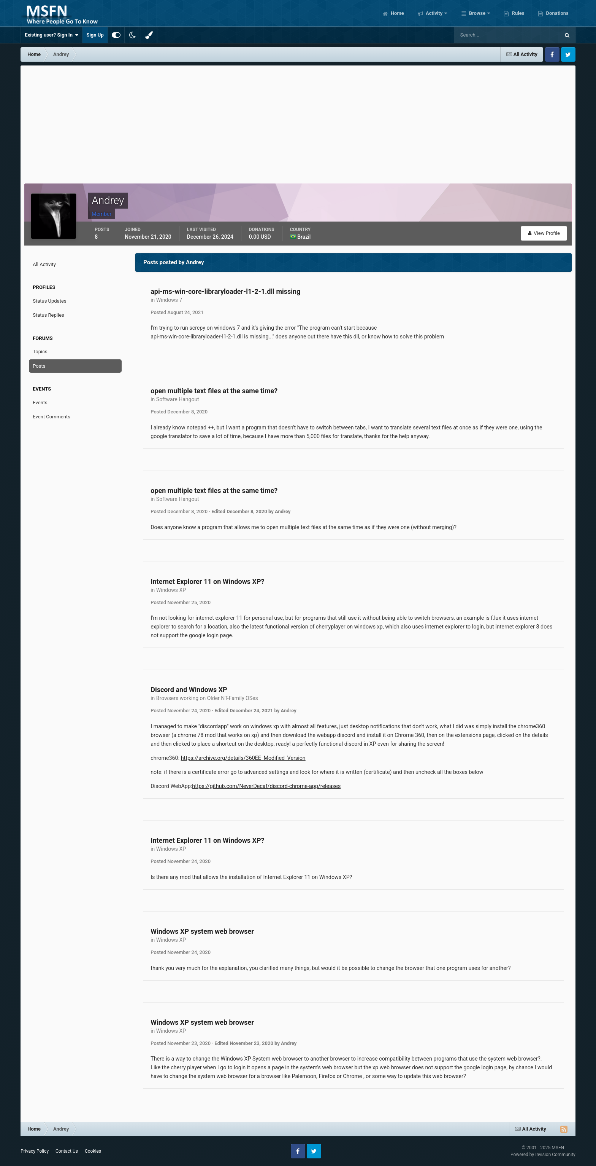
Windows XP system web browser (202, 931)
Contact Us (66, 1151)
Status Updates (49, 301)
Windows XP (171, 590)
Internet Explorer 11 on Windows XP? (207, 581)
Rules (517, 13)
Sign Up (94, 35)
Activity (434, 13)
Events (40, 402)
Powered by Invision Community (542, 1154)
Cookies (93, 1151)
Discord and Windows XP (189, 690)
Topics (40, 351)
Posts (39, 366)
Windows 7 (169, 300)
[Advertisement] (298, 122)
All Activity (44, 264)
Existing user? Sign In (51, 35)
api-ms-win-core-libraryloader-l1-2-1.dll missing (225, 291)
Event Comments (51, 417)
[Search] (483, 35)
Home (397, 13)
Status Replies (48, 315)
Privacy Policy (35, 1151)
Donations (556, 13)
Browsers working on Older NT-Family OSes (207, 698)
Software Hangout (177, 399)
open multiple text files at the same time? (214, 391)
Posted (177, 312)
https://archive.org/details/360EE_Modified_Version (243, 758)
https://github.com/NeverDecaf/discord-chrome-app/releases (266, 786)
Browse (477, 13)
